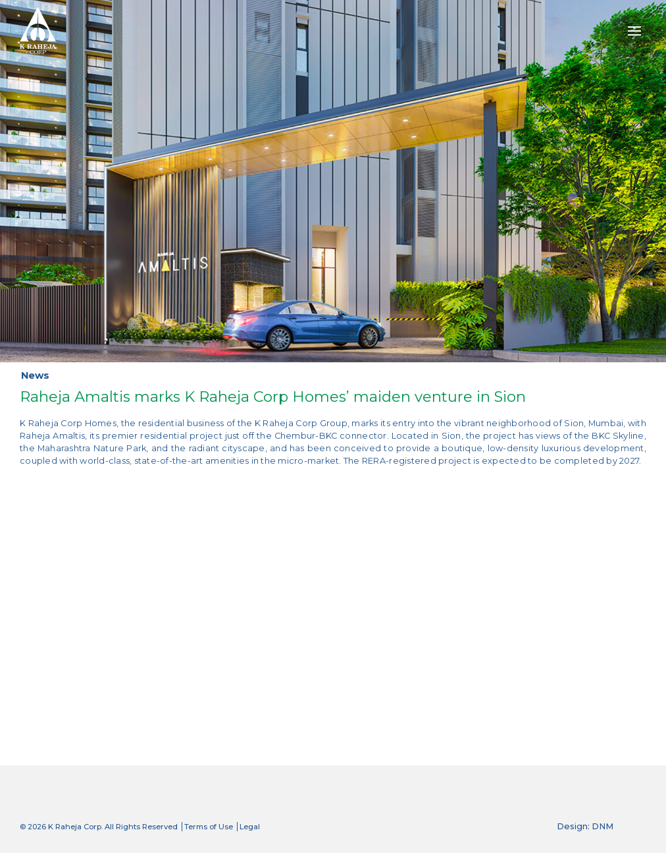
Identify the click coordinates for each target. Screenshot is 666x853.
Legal (250, 826)
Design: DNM (585, 826)
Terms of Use (208, 826)
